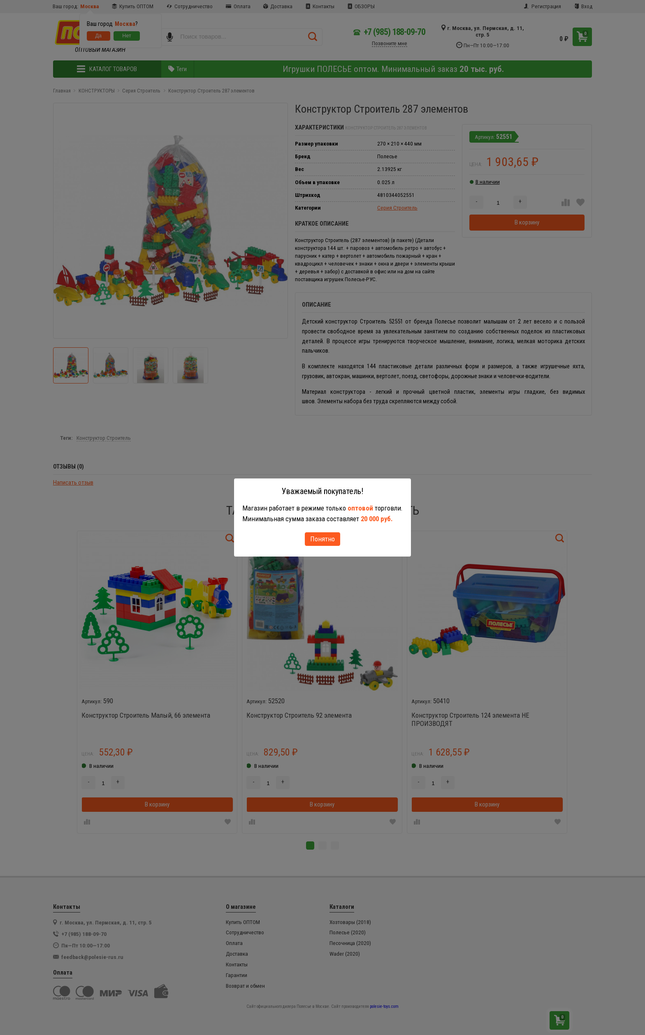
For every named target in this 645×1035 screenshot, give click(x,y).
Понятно (322, 539)
